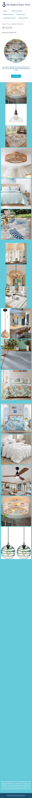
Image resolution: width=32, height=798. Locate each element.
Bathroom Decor (17, 11)
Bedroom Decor (8, 14)
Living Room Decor (9, 18)
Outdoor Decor (23, 18)
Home (4, 24)
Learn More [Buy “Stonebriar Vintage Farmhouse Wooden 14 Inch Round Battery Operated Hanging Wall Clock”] (16, 76)
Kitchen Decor (21, 14)
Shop (6, 11)
